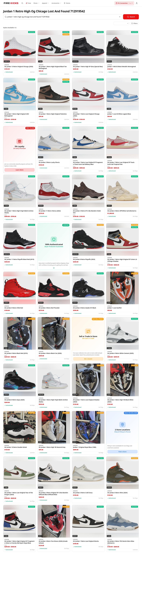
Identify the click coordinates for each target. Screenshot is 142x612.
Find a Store (123, 452)
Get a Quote (88, 359)
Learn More (19, 170)
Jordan (6, 64)
